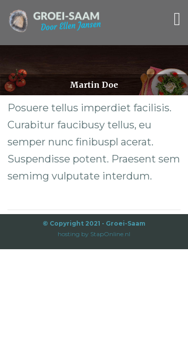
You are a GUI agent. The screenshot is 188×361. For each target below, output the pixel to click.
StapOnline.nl (110, 234)
